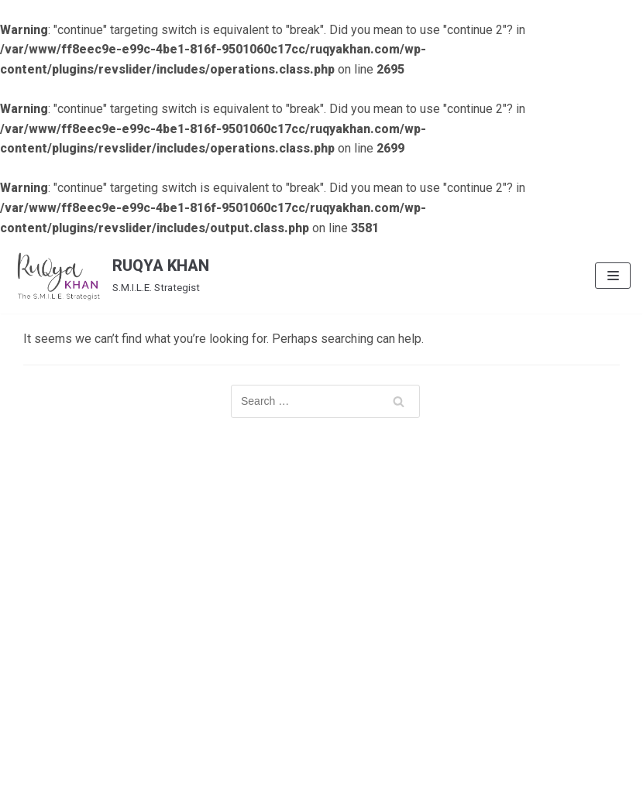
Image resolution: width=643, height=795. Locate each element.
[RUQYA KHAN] (110, 275)
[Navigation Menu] (613, 275)
